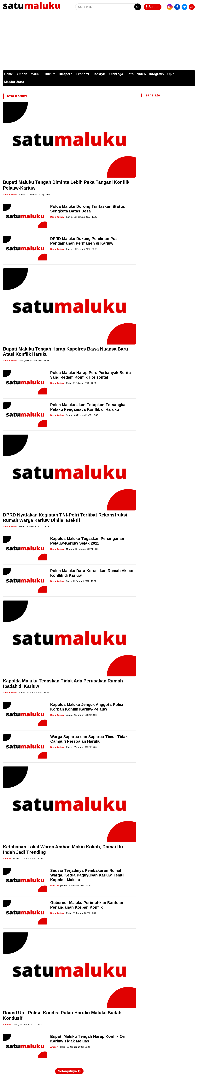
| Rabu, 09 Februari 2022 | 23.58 (33, 360)
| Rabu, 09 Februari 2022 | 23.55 (80, 383)
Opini (171, 74)
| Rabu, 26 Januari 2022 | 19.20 (74, 1047)
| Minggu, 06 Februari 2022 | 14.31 (82, 549)
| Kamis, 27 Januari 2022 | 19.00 (80, 747)
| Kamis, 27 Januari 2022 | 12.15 (27, 858)
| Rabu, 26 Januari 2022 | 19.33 (80, 913)
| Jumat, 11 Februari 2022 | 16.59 (34, 194)
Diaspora (65, 74)
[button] (191, 72)
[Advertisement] (99, 41)
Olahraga (116, 74)
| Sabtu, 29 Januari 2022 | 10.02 (80, 581)
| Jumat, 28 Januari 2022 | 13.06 (80, 715)
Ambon (21, 74)
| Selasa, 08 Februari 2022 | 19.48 (81, 415)
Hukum (50, 74)
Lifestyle (99, 74)
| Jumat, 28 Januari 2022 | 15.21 (33, 692)
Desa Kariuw (10, 194)
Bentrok (54, 885)
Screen (152, 7)
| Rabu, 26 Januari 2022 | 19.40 (75, 885)
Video (141, 74)
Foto (130, 74)
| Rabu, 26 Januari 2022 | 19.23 (27, 1024)
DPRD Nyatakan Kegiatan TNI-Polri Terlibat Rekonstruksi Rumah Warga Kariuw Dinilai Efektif (65, 517)
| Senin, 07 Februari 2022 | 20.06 (33, 526)
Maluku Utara (14, 81)
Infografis (156, 74)
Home (8, 74)
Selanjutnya (69, 1071)
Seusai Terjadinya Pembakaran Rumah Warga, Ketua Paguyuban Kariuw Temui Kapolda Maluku (87, 875)
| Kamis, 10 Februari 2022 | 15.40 (81, 217)
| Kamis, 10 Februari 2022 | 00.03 (81, 249)
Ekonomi (82, 74)
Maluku (36, 74)
